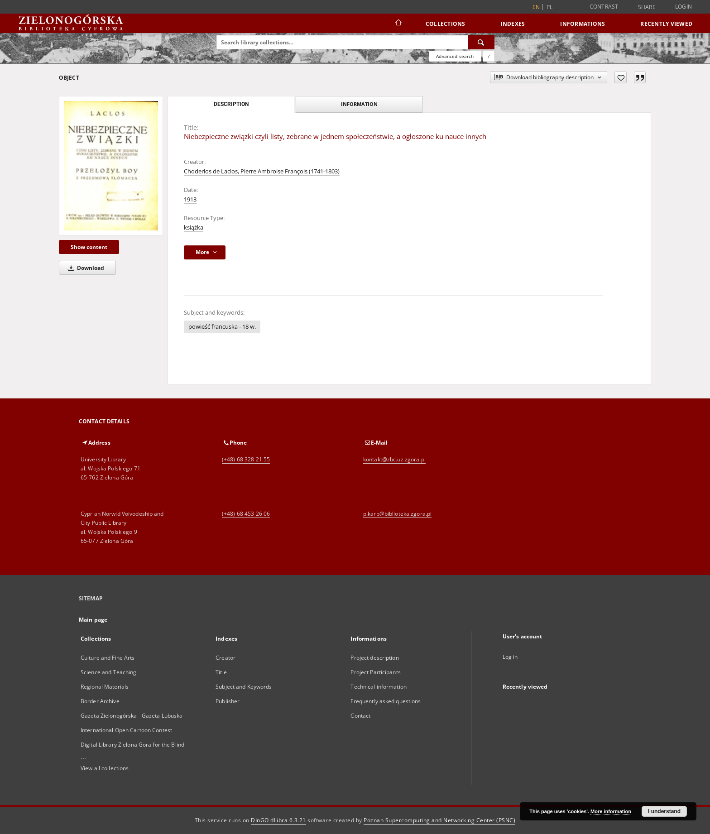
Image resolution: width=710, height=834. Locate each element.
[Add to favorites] (620, 77)
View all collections (105, 768)
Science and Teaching (108, 672)
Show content (89, 247)
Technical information (378, 686)
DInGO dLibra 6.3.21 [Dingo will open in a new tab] (278, 820)
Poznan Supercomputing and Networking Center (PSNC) (439, 820)
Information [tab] (359, 104)
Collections (445, 24)
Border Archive (100, 701)
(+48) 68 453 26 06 (246, 514)
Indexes (513, 24)
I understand (664, 811)
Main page (93, 619)
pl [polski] (550, 7)
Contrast (604, 6)
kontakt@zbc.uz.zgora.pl (394, 459)
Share (647, 7)
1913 (190, 199)
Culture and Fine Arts (108, 657)
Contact (360, 715)
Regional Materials (105, 686)
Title (221, 672)
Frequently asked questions (385, 701)
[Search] (481, 42)
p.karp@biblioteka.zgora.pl (397, 514)
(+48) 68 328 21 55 (246, 459)
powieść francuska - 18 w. (222, 327)
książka (193, 227)
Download (84, 268)
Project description (374, 657)
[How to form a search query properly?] (488, 56)
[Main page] (398, 24)
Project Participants (375, 672)
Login (683, 6)
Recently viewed (666, 24)
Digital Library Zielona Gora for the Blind (132, 744)
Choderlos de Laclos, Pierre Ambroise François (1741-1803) (262, 171)
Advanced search (455, 56)
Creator (225, 657)
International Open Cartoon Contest (126, 730)
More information (610, 811)
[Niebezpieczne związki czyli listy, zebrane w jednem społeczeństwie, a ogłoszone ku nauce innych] (111, 165)
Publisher (228, 701)
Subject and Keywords (244, 686)
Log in (510, 657)
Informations (582, 24)
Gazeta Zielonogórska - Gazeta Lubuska (131, 715)
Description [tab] (231, 104)
